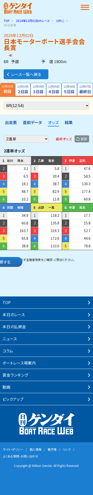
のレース (33, 20)
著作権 (52, 449)
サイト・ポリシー (13, 449)
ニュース (9, 339)
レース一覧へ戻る (23, 74)
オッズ (53, 122)
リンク (67, 449)
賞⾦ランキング (15, 375)
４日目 (54, 89)
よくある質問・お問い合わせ (20, 456)
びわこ (60, 20)
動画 (6, 387)
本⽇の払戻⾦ (14, 327)
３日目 (38, 89)
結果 (69, 122)
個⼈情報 (35, 449)
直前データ (32, 122)
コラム (7, 351)
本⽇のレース (13, 314)
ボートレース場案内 (19, 363)
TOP (7, 20)
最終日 (85, 89)
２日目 (23, 89)
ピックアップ (13, 399)
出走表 (11, 122)
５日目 (69, 89)
